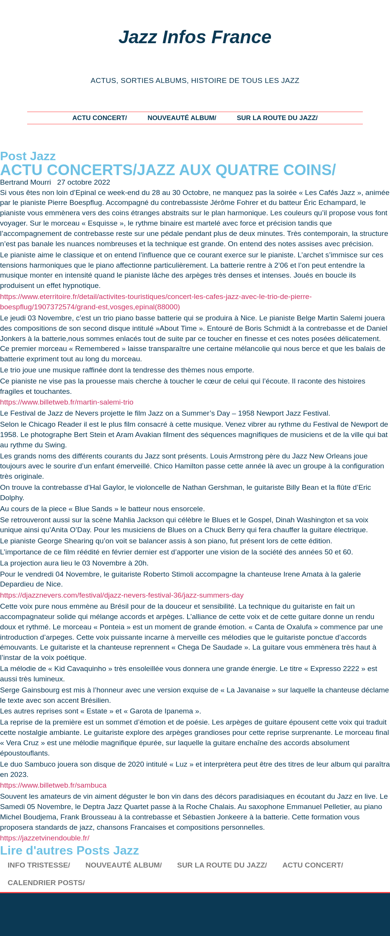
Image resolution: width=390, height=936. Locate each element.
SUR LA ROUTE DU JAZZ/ (277, 118)
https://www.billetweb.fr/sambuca (53, 785)
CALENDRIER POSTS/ (46, 883)
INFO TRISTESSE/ (39, 865)
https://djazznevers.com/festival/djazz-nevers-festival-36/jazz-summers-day (122, 595)
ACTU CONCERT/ (99, 118)
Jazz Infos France (194, 37)
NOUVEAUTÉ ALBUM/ (181, 118)
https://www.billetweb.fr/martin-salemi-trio (67, 402)
